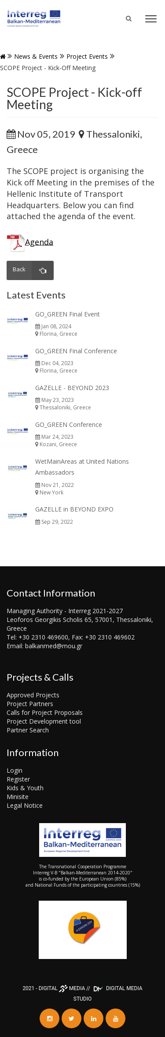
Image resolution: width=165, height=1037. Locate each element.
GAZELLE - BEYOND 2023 (72, 388)
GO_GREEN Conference (68, 424)
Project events (87, 56)
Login (14, 770)
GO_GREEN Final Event (67, 314)
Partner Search (28, 730)
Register (18, 779)
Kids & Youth (25, 788)
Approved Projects (33, 695)
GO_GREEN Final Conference (76, 351)
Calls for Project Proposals (45, 712)
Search (133, 22)
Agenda (39, 241)
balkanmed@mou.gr (53, 646)
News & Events (36, 56)
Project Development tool (44, 721)
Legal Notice (25, 805)
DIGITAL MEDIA (62, 988)
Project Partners (30, 704)
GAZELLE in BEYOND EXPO (74, 509)
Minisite (18, 796)
